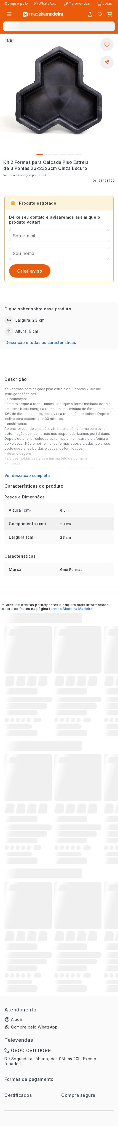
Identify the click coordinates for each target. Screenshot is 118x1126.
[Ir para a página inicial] (43, 14)
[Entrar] (90, 14)
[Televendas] (77, 4)
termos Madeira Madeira (71, 609)
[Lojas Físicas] (105, 4)
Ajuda (16, 1019)
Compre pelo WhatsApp (34, 1027)
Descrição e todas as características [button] (41, 342)
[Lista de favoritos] (100, 14)
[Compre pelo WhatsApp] (46, 4)
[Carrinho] (110, 14)
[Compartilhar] (107, 62)
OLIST (42, 175)
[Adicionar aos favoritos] (107, 44)
